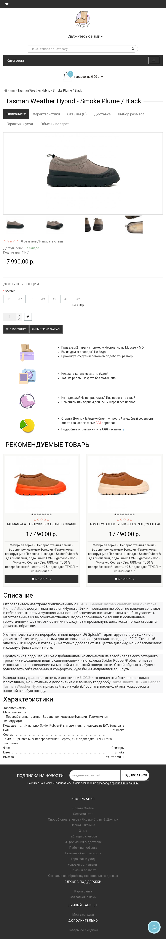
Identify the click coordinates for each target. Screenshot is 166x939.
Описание (16, 114)
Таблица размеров (83, 836)
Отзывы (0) (77, 114)
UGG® (85, 677)
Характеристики (46, 114)
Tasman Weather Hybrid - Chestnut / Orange (41, 524)
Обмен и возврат (54, 124)
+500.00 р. (78, 301)
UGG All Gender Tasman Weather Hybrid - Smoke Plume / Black (80, 606)
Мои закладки (83, 914)
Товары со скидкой (83, 930)
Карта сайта (83, 891)
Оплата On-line (83, 808)
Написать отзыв (51, 241)
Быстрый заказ (46, 329)
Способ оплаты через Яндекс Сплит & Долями (83, 819)
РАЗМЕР (10, 290)
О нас (83, 831)
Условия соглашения (83, 864)
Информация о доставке (83, 842)
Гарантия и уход (20, 124)
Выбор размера (131, 114)
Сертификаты (83, 814)
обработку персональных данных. (118, 783)
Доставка (102, 114)
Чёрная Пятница (83, 825)
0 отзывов (28, 241)
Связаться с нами (83, 897)
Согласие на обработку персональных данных (83, 876)
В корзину (16, 329)
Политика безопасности (83, 853)
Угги (12, 90)
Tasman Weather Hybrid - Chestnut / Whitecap (124, 524)
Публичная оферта (83, 848)
